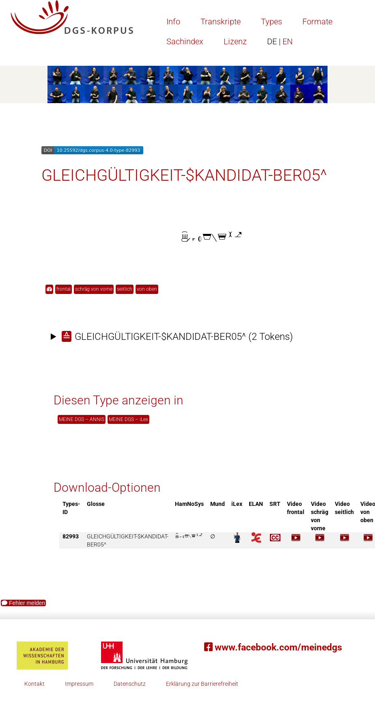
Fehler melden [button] (23, 603)
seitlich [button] (124, 289)
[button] (49, 289)
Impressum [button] (79, 683)
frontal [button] (63, 289)
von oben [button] (147, 289)
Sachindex (184, 41)
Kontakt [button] (34, 683)
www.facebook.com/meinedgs (273, 647)
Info (173, 21)
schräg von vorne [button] (93, 289)
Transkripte (220, 21)
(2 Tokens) (177, 336)
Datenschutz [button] (130, 683)
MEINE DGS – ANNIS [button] (81, 419)
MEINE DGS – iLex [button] (128, 419)
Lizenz (235, 41)
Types (271, 21)
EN (280, 41)
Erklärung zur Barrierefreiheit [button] (202, 683)
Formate (317, 21)
